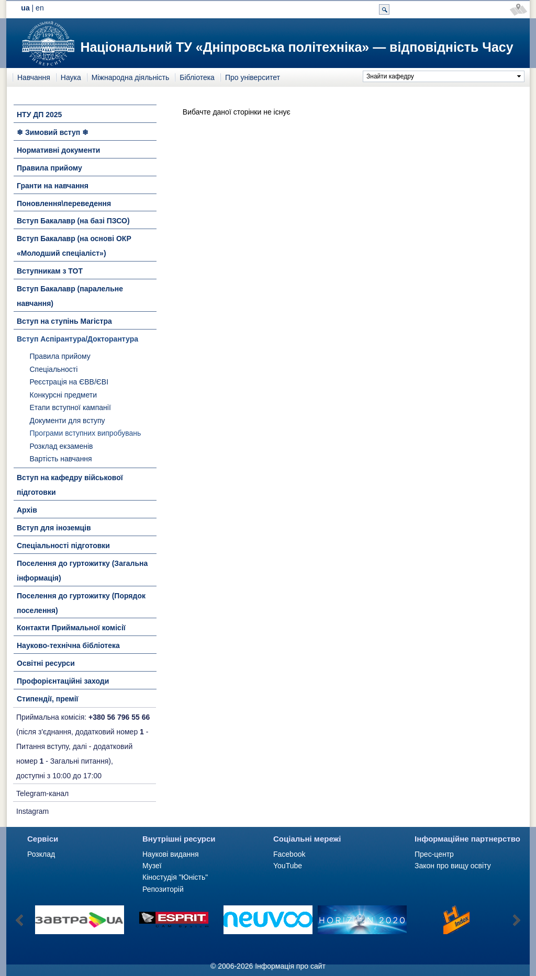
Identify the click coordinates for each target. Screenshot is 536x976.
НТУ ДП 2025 (39, 114)
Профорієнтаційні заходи (63, 681)
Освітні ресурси (46, 663)
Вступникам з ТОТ (50, 271)
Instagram (32, 811)
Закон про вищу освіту (453, 865)
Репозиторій (163, 889)
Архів (27, 510)
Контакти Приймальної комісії (71, 627)
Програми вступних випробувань (85, 433)
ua (25, 8)
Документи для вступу (67, 420)
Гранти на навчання (52, 185)
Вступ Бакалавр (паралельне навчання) (70, 296)
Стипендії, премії (48, 699)
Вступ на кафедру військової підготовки (70, 484)
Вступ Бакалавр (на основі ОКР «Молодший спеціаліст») (74, 245)
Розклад (41, 854)
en (40, 8)
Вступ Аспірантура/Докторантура (77, 339)
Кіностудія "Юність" (175, 877)
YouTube (287, 865)
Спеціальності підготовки (63, 545)
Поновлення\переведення (64, 203)
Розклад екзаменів (61, 446)
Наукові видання (170, 854)
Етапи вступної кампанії (70, 407)
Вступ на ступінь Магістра (64, 321)
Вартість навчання (61, 459)
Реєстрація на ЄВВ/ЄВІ (69, 382)
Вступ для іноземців (54, 528)
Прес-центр (434, 854)
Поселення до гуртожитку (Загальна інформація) (82, 570)
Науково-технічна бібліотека (68, 645)
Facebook (289, 854)
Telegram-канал (42, 793)
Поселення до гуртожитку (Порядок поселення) (81, 603)
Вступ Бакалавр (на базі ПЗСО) (73, 221)
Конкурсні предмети (63, 395)
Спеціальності (54, 369)
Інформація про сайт (290, 966)
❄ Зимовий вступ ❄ (52, 132)
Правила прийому (49, 168)
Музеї (152, 865)
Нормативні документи (58, 150)
